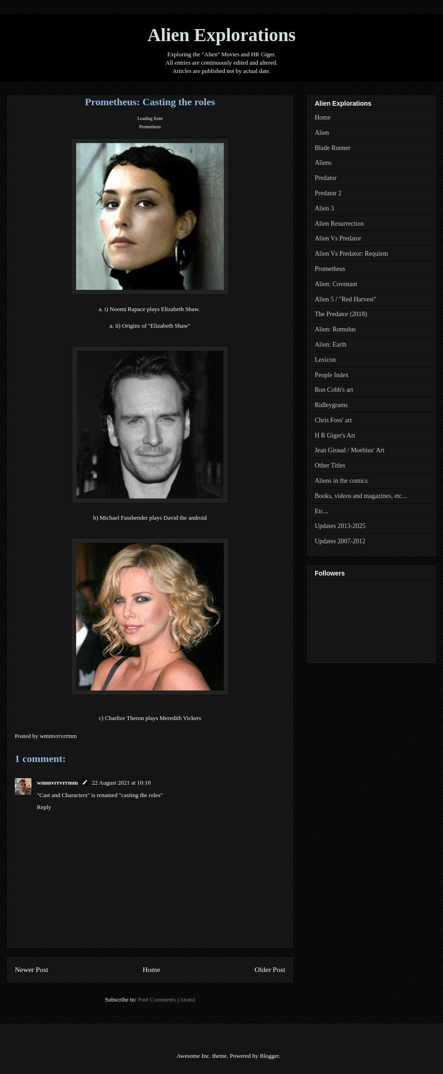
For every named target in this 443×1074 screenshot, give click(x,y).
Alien (322, 132)
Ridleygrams (331, 405)
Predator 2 (328, 193)
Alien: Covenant (336, 284)
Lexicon (325, 359)
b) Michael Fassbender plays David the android (150, 517)
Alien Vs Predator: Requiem (351, 253)
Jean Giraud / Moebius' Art (349, 450)
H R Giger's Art (335, 435)
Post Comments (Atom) (166, 999)
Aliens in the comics (341, 480)
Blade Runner (332, 147)
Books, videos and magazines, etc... (361, 495)
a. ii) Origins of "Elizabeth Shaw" (149, 325)
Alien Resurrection (339, 223)
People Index (331, 375)
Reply (44, 807)
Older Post (270, 969)
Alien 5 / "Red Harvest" (346, 299)
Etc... (321, 511)
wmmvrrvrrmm (57, 782)
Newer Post (31, 969)
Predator (325, 177)
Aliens (323, 162)
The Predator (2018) (341, 314)
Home (151, 969)
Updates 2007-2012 (340, 541)
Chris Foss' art (333, 420)
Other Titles (330, 465)
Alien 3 (324, 208)
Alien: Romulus (335, 329)
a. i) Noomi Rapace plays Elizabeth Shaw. (150, 309)
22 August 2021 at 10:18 (121, 782)
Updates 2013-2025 (340, 525)
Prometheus (150, 126)
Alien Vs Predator (338, 238)
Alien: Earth (331, 344)
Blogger (269, 1055)
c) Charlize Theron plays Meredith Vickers (150, 717)
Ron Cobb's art (334, 389)
